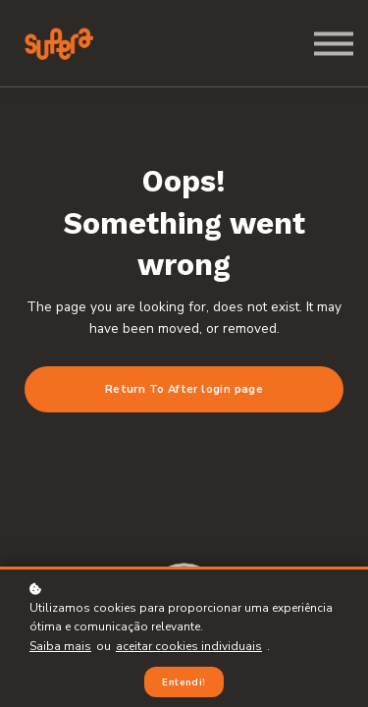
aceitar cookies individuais (189, 646)
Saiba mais (60, 646)
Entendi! (183, 682)
